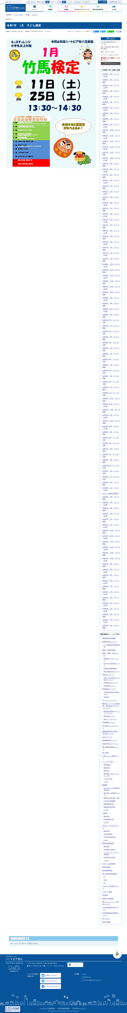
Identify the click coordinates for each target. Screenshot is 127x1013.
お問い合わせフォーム (110, 63)
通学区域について (109, 716)
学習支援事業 (108, 834)
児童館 (27, 14)
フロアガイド (86, 977)
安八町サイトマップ (79, 1008)
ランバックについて (110, 700)
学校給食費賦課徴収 (110, 668)
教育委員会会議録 (109, 638)
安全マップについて (110, 719)
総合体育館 (107, 922)
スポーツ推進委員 (109, 864)
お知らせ (35, 14)
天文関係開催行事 (109, 837)
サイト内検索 (102, 2)
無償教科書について (110, 740)
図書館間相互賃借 (109, 807)
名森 (105, 880)
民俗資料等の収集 (109, 857)
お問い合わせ (31, 2)
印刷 (117, 31)
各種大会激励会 (108, 898)
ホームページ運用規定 (48, 1008)
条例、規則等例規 (109, 650)
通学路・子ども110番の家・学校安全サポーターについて (111, 706)
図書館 (105, 785)
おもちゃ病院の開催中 (111, 493)
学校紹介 (107, 697)
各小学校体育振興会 (110, 874)
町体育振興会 (107, 870)
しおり (70, 2)
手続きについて (108, 675)
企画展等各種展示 (109, 849)
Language (77, 2)
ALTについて (107, 737)
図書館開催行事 (109, 804)
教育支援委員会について (112, 671)
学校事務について (109, 722)
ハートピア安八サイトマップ (91, 980)
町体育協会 (107, 867)
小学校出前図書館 (109, 801)
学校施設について (109, 689)
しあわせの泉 (108, 778)
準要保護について (109, 686)
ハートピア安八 (18, 14)
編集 (27, 938)
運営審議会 (107, 764)
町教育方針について (110, 641)
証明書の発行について (111, 683)
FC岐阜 (105, 895)
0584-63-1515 (38, 966)
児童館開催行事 (109, 819)
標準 (43, 2)
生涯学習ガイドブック (111, 744)
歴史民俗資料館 (108, 843)
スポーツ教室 (107, 892)
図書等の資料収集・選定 (112, 798)
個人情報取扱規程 (64, 1008)
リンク (84, 974)
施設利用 (107, 768)
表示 (120, 2)
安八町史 (106, 752)
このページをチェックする (17, 938)
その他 (106, 782)
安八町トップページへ (14, 2)
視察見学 (107, 771)
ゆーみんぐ (107, 918)
